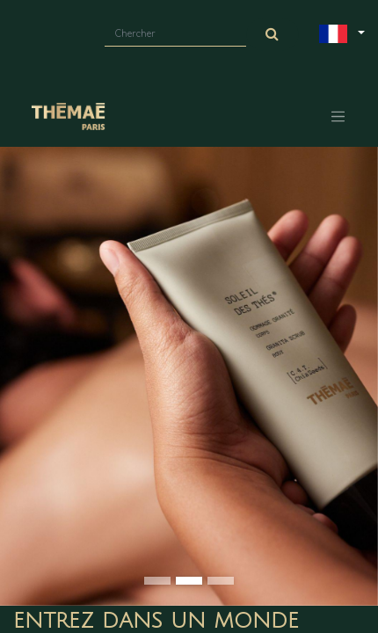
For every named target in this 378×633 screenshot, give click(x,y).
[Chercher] (272, 34)
